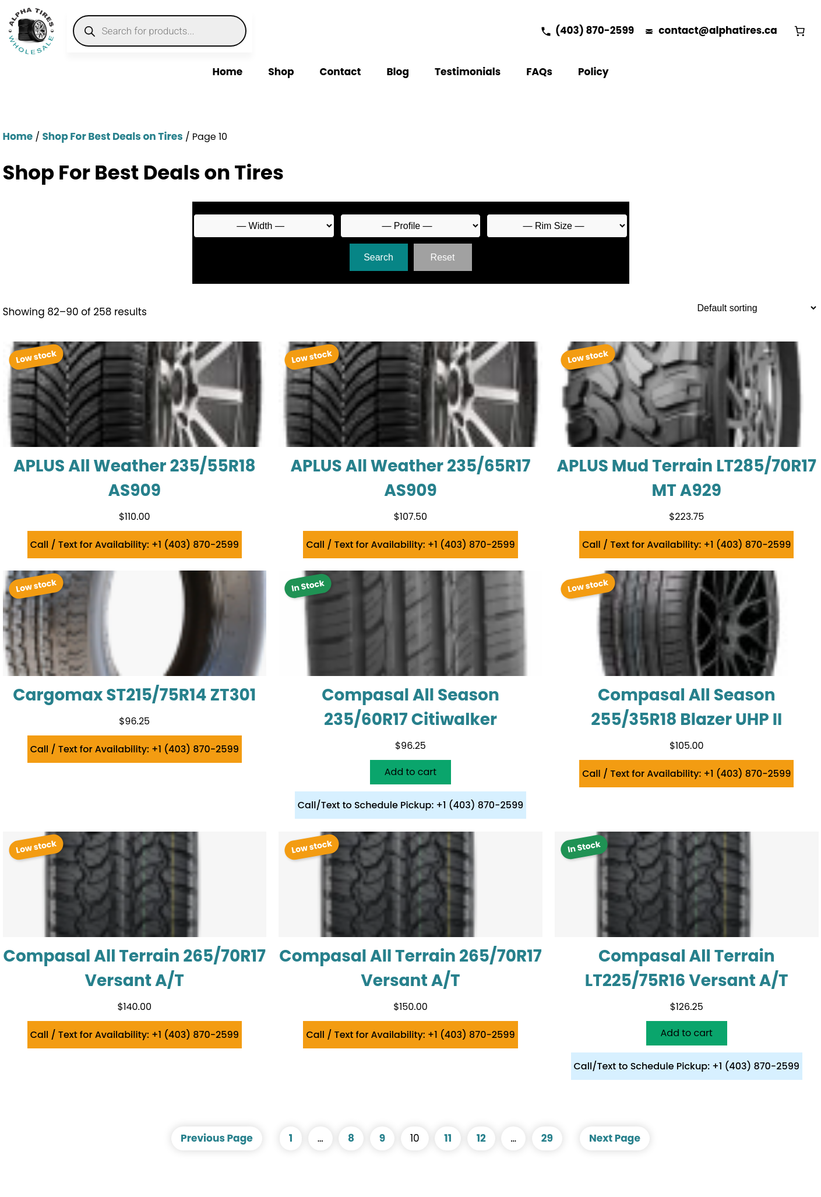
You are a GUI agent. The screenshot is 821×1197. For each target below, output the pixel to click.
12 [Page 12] (481, 1138)
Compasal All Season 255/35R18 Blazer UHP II (686, 707)
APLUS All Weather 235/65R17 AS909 (410, 478)
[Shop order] (752, 308)
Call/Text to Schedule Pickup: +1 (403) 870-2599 (411, 805)
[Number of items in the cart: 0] (799, 31)
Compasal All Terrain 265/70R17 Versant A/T (134, 968)
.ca (769, 30)
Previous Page (217, 1138)
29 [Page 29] (547, 1138)
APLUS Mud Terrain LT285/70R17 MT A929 (686, 478)
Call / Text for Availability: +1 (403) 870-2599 (134, 544)
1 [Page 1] (291, 1138)
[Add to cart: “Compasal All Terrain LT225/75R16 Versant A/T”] (686, 1033)
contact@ (683, 30)
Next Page (614, 1138)
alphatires (735, 30)
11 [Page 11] (448, 1138)
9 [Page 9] (382, 1138)
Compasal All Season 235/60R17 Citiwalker (410, 707)
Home (18, 136)
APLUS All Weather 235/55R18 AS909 (134, 478)
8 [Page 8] (351, 1138)
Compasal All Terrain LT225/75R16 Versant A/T (686, 968)
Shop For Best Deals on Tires (112, 136)
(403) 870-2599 (594, 30)
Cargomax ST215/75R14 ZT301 (134, 695)
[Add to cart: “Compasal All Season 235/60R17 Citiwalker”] (410, 772)
